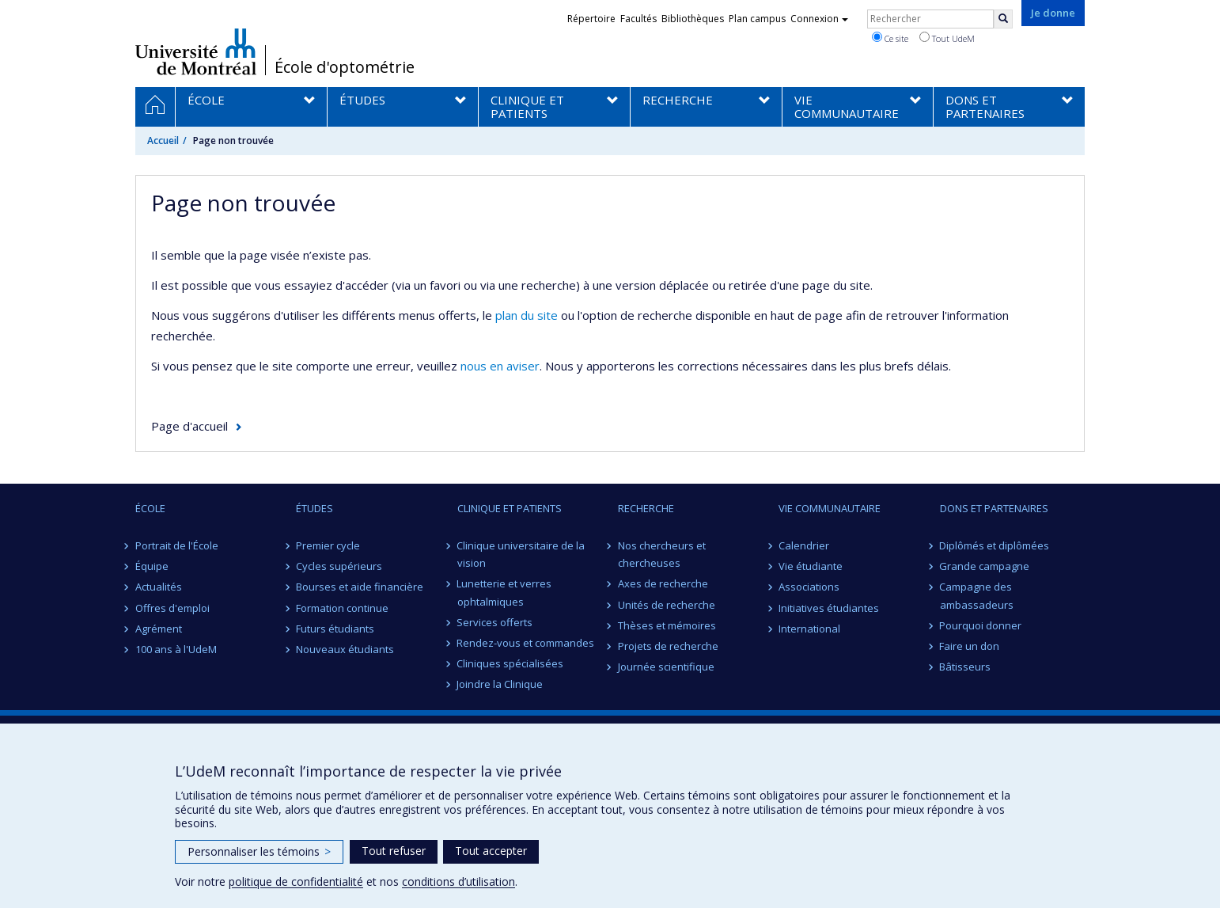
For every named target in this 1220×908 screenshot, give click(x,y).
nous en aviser (500, 366)
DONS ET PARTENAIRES (994, 508)
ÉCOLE (150, 508)
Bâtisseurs (965, 666)
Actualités (158, 586)
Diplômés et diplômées (995, 545)
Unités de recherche (666, 605)
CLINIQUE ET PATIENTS (509, 508)
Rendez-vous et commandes (526, 643)
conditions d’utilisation (458, 881)
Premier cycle (328, 545)
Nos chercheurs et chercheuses (662, 554)
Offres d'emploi (172, 608)
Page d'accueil (189, 426)
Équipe (152, 566)
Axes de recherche (663, 583)
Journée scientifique (666, 666)
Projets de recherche (668, 646)
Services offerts (495, 622)
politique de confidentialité (296, 881)
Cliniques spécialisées (510, 663)
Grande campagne (985, 566)
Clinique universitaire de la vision (521, 554)
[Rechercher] (1003, 18)
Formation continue (342, 608)
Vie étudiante (811, 566)
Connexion (819, 18)
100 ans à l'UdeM (176, 649)
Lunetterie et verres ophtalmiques (504, 592)
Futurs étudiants (335, 628)
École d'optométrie (345, 67)
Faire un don (970, 646)
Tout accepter (491, 850)
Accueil (163, 140)
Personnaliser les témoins (259, 851)
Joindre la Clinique (500, 684)
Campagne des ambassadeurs (977, 595)
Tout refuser (394, 850)
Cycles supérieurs (339, 566)
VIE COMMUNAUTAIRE (830, 508)
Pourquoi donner (981, 625)
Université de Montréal (195, 51)
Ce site (890, 38)
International (809, 628)
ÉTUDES (314, 508)
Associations (809, 586)
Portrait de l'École (176, 545)
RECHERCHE (646, 508)
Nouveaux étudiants (345, 649)
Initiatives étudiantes (829, 608)
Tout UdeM (947, 38)
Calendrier (804, 545)
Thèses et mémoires (667, 625)
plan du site (526, 315)
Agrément (158, 628)
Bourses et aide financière (359, 586)
